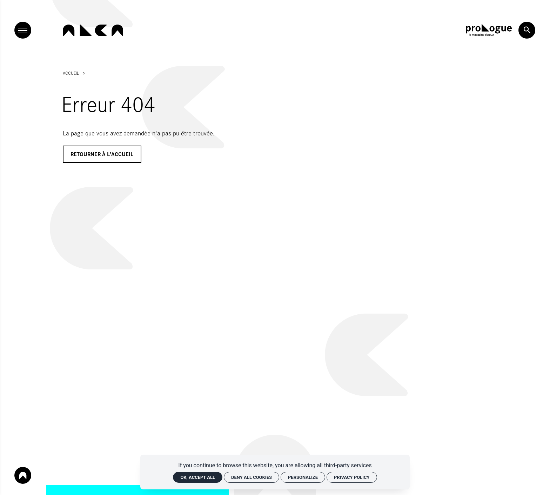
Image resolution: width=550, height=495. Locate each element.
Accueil (71, 73)
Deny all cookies (251, 477)
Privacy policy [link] (352, 477)
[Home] (93, 30)
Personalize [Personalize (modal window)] (303, 477)
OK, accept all (197, 477)
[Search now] (526, 30)
